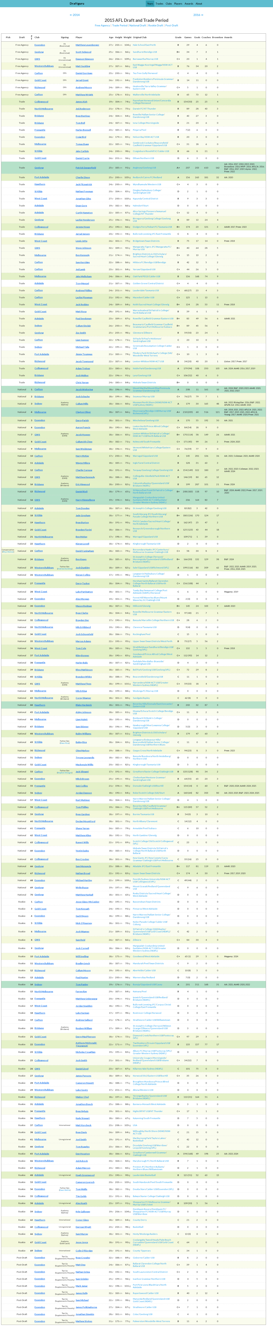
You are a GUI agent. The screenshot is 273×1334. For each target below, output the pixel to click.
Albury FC (138, 1051)
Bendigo (162, 262)
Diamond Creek (141, 1035)
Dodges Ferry (140, 227)
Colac (136, 1314)
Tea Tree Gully (140, 73)
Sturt (145, 205)
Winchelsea (139, 420)
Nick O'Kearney (84, 923)
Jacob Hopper (83, 434)
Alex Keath (81, 1203)
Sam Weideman (84, 448)
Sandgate (137, 698)
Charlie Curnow (84, 470)
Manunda (137, 1299)
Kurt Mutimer (83, 800)
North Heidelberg (161, 756)
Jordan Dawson (84, 792)
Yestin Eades (82, 850)
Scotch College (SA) (149, 793)
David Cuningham (85, 550)
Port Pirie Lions (140, 1285)
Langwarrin (138, 573)
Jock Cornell (82, 948)
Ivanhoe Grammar (142, 1279)
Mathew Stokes (84, 1321)
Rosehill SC (151, 151)
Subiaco (168, 327)
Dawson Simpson (85, 58)
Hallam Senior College (153, 114)
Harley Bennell (83, 129)
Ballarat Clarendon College (146, 1263)
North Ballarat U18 (142, 313)
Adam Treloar (83, 368)
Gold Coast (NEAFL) (160, 931)
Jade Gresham (83, 515)
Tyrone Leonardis (85, 757)
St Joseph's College (143, 508)
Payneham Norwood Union (146, 100)
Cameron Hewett (85, 1082)
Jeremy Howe (83, 226)
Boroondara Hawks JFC (144, 549)
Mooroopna (139, 411)
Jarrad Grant (82, 80)
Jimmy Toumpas (84, 354)
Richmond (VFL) (140, 413)
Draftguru (77, 3)
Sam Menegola (83, 866)
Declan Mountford (85, 821)
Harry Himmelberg (85, 499)
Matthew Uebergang (86, 998)
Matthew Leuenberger (87, 44)
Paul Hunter (82, 977)
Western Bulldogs (44, 66)
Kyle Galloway (83, 1211)
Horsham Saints (141, 581)
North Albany (139, 821)
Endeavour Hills (152, 739)
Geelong (39, 51)
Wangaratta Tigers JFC (144, 247)
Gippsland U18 (159, 145)
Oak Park (137, 276)
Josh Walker (82, 375)
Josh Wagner (82, 931)
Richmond (40, 87)
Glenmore (138, 332)
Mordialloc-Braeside (153, 661)
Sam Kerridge (83, 262)
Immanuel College (153, 590)
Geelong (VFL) (140, 649)
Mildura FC (138, 262)
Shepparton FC (140, 1202)
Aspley (147, 483)
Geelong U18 (149, 167)
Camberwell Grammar (155, 1152)
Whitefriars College (152, 447)
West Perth (166, 641)
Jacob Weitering (84, 389)
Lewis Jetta (81, 240)
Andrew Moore (84, 87)
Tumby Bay (138, 590)
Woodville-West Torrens (145, 355)
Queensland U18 (160, 483)
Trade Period (119, 25)
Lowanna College (160, 725)
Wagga (158, 65)
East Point (147, 490)
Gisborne (138, 1257)
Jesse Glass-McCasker (87, 901)
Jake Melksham (84, 276)
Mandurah (138, 963)
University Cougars (142, 1058)
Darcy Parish (82, 420)
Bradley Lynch (83, 963)
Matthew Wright (84, 94)
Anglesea (137, 167)
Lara (135, 375)
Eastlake (162, 500)
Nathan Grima (83, 1271)
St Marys (137, 490)
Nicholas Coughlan (85, 1052)
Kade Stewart (83, 1118)
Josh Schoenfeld (84, 634)
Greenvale (138, 346)
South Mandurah (141, 1182)
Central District (150, 198)
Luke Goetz (82, 1089)
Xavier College (151, 771)
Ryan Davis (81, 1132)
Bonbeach (138, 718)
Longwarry (138, 739)
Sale (135, 567)
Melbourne (40, 143)
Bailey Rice (81, 742)
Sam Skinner (82, 726)
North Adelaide (152, 94)
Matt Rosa (81, 311)
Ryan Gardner (83, 814)
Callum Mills (82, 403)
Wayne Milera (83, 462)
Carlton (39, 73)
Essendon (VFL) (140, 1045)
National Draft (137, 25)
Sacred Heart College (143, 256)
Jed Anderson (83, 108)
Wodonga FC (139, 691)
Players (178, 3)
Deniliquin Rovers (142, 1209)
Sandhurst (138, 52)
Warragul (137, 456)
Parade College (140, 516)
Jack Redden (82, 304)
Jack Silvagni (82, 771)
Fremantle (40, 129)
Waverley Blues (152, 597)
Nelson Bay (138, 137)
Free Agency (102, 25)
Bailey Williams (83, 733)
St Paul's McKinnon (151, 338)
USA (135, 1125)
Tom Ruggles (82, 1146)
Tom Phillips (82, 807)
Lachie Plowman (84, 297)
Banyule (137, 620)
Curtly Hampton (84, 212)
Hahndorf (138, 205)
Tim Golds (81, 1196)
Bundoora (147, 756)
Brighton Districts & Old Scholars (149, 254)
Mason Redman (84, 605)
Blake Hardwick (84, 705)
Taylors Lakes (158, 1138)
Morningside (152, 123)
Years (150, 3)
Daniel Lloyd (82, 1068)
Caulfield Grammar (142, 145)
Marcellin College (150, 620)
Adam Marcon (83, 1167)
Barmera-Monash (141, 1104)
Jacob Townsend (84, 361)
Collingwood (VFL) (146, 881)
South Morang (159, 514)
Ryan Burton (82, 522)
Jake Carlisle (82, 151)
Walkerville (138, 94)
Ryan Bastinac (83, 115)
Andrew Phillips (84, 290)
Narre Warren (140, 798)
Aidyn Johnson (83, 712)
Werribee (161, 1145)
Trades (159, 3)
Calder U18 (163, 151)
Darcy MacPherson (86, 1036)
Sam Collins (82, 785)
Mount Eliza (153, 388)
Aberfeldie (138, 970)
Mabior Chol (82, 1097)
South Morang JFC (142, 514)
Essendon (40, 44)
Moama (136, 711)
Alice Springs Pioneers (144, 211)
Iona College (139, 123)
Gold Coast (40, 80)
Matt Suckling (83, 66)
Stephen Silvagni (64, 773)
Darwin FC (138, 108)
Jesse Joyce (82, 1242)
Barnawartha (139, 59)
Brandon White (84, 676)
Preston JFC (139, 1167)
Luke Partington (84, 591)
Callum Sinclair (83, 325)
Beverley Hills (140, 704)
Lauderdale (138, 290)
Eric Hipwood (83, 484)
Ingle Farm (138, 463)
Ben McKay (81, 536)
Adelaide (39, 205)
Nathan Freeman (84, 191)
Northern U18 (147, 158)
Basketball (138, 1140)
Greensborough (151, 528)
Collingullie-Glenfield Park (146, 476)
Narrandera (139, 682)
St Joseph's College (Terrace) (147, 557)
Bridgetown (138, 241)
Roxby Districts (140, 893)
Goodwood (138, 654)
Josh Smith (81, 1060)
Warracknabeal (140, 310)
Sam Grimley (82, 1278)
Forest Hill (138, 597)
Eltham (136, 158)
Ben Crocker (82, 859)
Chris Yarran (82, 382)
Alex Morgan (82, 598)
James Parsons (83, 1075)
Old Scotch (154, 841)
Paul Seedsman (83, 318)
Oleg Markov (82, 750)
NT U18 (146, 1111)
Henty (136, 1234)
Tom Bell (80, 122)
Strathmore (138, 1020)
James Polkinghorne (86, 1307)
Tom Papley (82, 984)
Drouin (150, 1043)
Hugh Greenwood (85, 1175)
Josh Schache (83, 396)
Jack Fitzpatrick (84, 184)
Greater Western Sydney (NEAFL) (149, 502)
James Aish (81, 101)
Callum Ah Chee (84, 441)
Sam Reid (80, 939)
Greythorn (138, 771)
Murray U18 (152, 59)
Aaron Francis (83, 427)
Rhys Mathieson (84, 669)
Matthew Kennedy (85, 477)
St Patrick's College (158, 310)
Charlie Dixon (83, 177)
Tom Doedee (82, 508)
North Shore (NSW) (152, 402)
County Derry (140, 1220)
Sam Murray (82, 1233)
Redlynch (137, 177)
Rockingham (139, 634)
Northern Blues (157, 744)
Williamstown (163, 1020)
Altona (136, 1090)
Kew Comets (155, 858)
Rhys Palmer (8, 552)
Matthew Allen (83, 835)
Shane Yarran (82, 828)
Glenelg (159, 256)
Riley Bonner (82, 655)
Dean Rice (64, 743)
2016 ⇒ (198, 15)
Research (138, 528)
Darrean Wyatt (83, 1226)
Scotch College (156, 711)
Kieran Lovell (82, 543)
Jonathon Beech (84, 1104)
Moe (149, 725)
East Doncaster (164, 704)
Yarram (136, 269)
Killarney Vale (139, 1068)
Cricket (149, 1204)
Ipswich (136, 997)
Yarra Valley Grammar (155, 86)
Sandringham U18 (141, 192)
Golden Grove (140, 283)
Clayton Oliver (83, 412)
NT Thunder (150, 108)
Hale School (139, 45)
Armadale (137, 828)
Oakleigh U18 (161, 552)
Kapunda (137, 198)
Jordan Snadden (84, 1005)
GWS (37, 58)
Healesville (138, 86)
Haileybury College (151, 190)
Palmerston (138, 1321)
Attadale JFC (139, 866)
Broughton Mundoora (144, 1081)
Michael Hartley (84, 880)
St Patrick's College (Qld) (145, 929)
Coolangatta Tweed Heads (146, 1240)
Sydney (38, 325)
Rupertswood (140, 1293)
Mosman (137, 402)
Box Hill (159, 786)
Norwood (152, 73)
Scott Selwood (83, 51)
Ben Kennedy (82, 255)
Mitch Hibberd (83, 627)
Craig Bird (81, 136)
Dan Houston (83, 1153)
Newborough (139, 725)
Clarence (137, 627)
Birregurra (138, 218)
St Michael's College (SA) (159, 353)
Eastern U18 (139, 88)
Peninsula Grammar (163, 79)
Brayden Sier (82, 620)
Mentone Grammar (155, 777)
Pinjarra (137, 130)
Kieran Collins (83, 574)
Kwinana (137, 991)
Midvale (137, 382)
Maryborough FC (141, 1161)
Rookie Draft (155, 25)
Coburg (136, 924)
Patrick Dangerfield (86, 167)
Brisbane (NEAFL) (141, 485)
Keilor (136, 922)
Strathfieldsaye (140, 647)
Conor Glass (82, 1219)
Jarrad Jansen (83, 233)
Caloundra (138, 483)
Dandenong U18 (141, 81)
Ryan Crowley (83, 1257)
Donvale (151, 704)
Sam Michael (82, 1300)
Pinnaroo (137, 908)
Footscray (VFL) (163, 1051)
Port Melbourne (155, 327)
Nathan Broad (83, 873)
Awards (189, 3)
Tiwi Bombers (139, 1043)
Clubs (169, 3)
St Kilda (38, 151)
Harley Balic (82, 662)
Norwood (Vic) (140, 1075)
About (199, 3)
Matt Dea (80, 1264)
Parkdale (137, 661)
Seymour (137, 396)
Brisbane (39, 115)
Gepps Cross (139, 750)
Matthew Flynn (83, 683)
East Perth (151, 45)
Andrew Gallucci (84, 1019)
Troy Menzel (82, 283)
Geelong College (152, 218)
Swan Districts (152, 241)
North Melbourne (44, 108)
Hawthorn (40, 184)
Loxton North (139, 426)
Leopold (137, 1148)
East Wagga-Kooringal (144, 65)
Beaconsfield (161, 143)
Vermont (137, 447)
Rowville (137, 114)
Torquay (137, 470)
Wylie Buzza (82, 887)
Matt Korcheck (83, 1125)
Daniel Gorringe (84, 73)
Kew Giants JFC (140, 858)
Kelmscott (138, 441)
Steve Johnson (83, 247)
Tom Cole (81, 648)
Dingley (137, 190)
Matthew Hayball (84, 894)
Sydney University (150, 879)
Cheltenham (139, 777)
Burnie (136, 814)
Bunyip (136, 984)
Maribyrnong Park (142, 1138)
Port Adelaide (42, 177)
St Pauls (137, 338)
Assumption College (154, 346)
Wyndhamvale (140, 184)
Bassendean (139, 901)
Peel (144, 130)
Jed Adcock (82, 1160)
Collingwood (41, 101)
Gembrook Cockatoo (143, 143)
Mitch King (81, 690)
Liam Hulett (82, 719)
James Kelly (82, 1293)
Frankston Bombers (143, 79)
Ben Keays (81, 559)
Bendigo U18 (150, 52)
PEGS (145, 276)
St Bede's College (153, 718)
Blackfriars (154, 1285)
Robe (135, 793)
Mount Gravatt (140, 886)
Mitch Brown (82, 778)
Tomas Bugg (82, 144)
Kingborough (139, 543)
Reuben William (84, 1028)
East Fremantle (163, 234)
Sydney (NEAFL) (145, 405)
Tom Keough (82, 908)
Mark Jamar (82, 1285)
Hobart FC (152, 227)
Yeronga (137, 1096)
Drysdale (137, 1145)
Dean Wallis (65, 1190)
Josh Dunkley (83, 567)
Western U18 (154, 184)
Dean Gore (81, 205)
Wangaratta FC (163, 247)
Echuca (144, 711)
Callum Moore (83, 970)
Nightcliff (137, 1111)
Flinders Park (139, 353)
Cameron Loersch (85, 1182)
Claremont (152, 821)
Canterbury (162, 549)
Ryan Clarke (82, 613)
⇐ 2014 (75, 15)
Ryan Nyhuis (82, 1111)
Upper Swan (139, 641)
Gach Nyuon (82, 916)
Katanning (138, 1118)
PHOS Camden (140, 521)
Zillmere (148, 332)
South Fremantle (152, 441)
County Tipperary (142, 1250)
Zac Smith (81, 332)
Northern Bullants (155, 1167)
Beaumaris (138, 324)
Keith (135, 304)
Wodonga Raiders (149, 1234)
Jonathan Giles (83, 198)
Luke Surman (82, 1012)
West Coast (41, 198)
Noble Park (138, 368)
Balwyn (136, 1196)
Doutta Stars (139, 1189)
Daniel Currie (82, 158)
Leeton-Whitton (141, 361)
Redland (158, 177)
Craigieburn (139, 151)
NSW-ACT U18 (152, 137)
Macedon (137, 297)
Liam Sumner (82, 339)
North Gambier (140, 835)
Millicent (137, 606)
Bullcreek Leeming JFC (144, 234)
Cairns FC (148, 177)
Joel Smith (81, 1139)
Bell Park (137, 669)
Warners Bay (139, 977)
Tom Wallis (81, 1189)
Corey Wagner (83, 698)
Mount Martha (140, 388)
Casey (159, 984)
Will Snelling (82, 956)
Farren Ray (81, 991)
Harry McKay (82, 455)
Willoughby (138, 1131)
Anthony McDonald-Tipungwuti (86, 1044)
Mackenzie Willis (84, 764)
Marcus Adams (83, 641)
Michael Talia (82, 347)
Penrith (136, 879)
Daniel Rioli (81, 491)
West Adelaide (140, 428)
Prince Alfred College (157, 426)
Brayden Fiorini (84, 529)
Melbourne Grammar (143, 552)
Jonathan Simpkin (85, 1314)
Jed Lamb (80, 269)
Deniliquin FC (159, 1209)
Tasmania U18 (165, 227)
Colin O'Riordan (84, 1250)
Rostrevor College (142, 1013)
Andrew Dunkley (65, 569)
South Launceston (142, 1272)
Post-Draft (171, 25)
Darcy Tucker (83, 583)
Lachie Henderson (85, 219)
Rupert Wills (82, 842)
